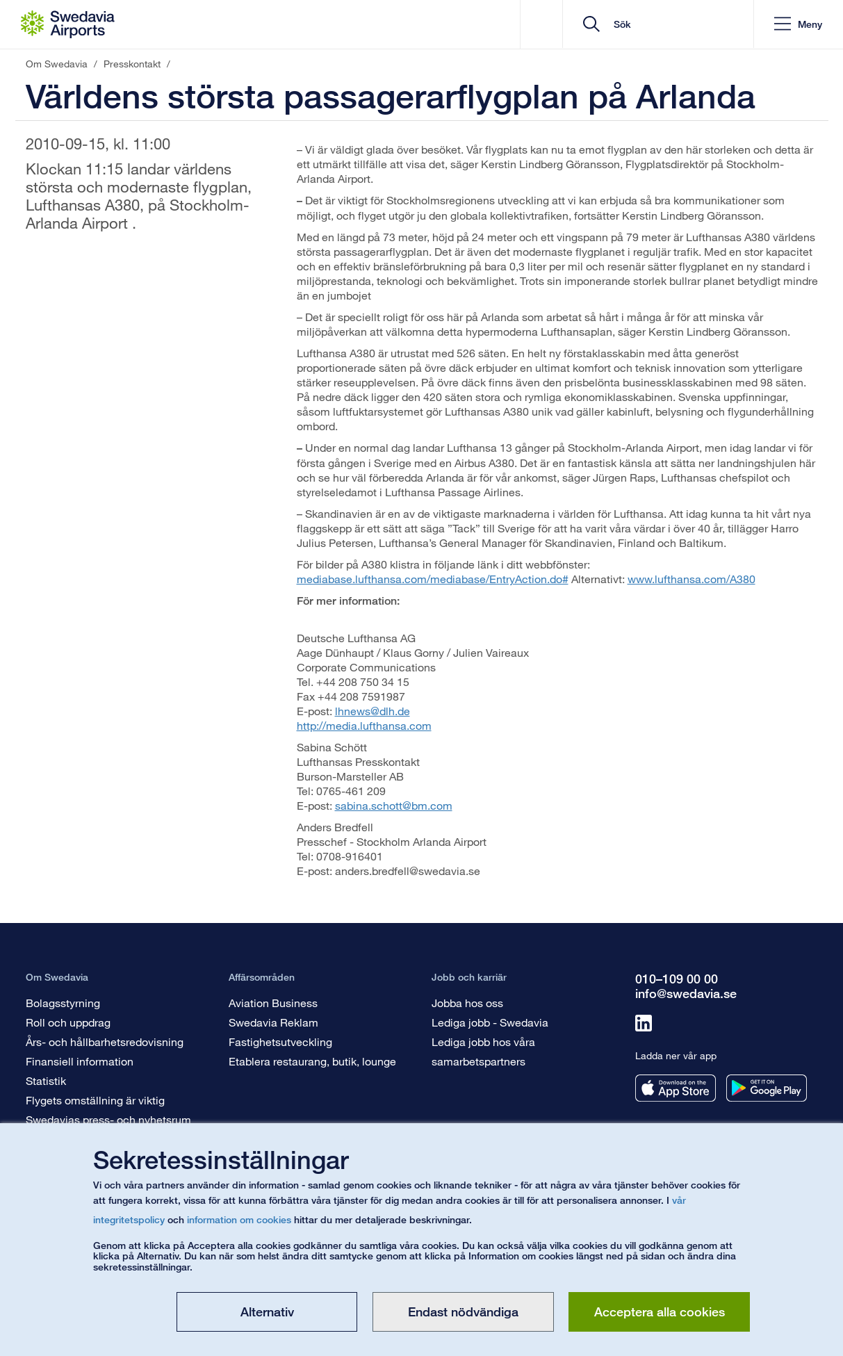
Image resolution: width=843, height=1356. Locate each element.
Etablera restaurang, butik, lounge (312, 1061)
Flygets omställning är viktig (95, 1099)
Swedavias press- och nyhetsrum (108, 1119)
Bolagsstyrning (63, 1002)
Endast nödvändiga (463, 1311)
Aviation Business (273, 1002)
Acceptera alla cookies (659, 1311)
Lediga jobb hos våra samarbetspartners (483, 1051)
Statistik (46, 1080)
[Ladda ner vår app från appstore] (675, 1088)
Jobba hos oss (467, 1002)
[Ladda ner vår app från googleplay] (766, 1088)
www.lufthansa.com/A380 (691, 578)
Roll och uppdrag (68, 1022)
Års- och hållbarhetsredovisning (104, 1041)
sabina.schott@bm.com (393, 805)
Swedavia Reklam (273, 1022)
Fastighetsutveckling (280, 1041)
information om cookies (239, 1219)
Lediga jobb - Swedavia (490, 1022)
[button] (797, 24)
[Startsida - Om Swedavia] (68, 24)
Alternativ (267, 1311)
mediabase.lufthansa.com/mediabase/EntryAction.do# (432, 578)
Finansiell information (79, 1061)
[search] (658, 25)
